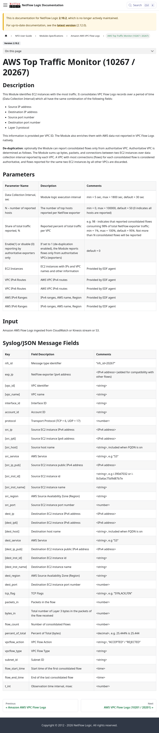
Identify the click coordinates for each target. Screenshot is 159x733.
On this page (13, 51)
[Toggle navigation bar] (5, 5)
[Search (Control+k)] (141, 5)
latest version (66, 25)
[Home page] (6, 36)
